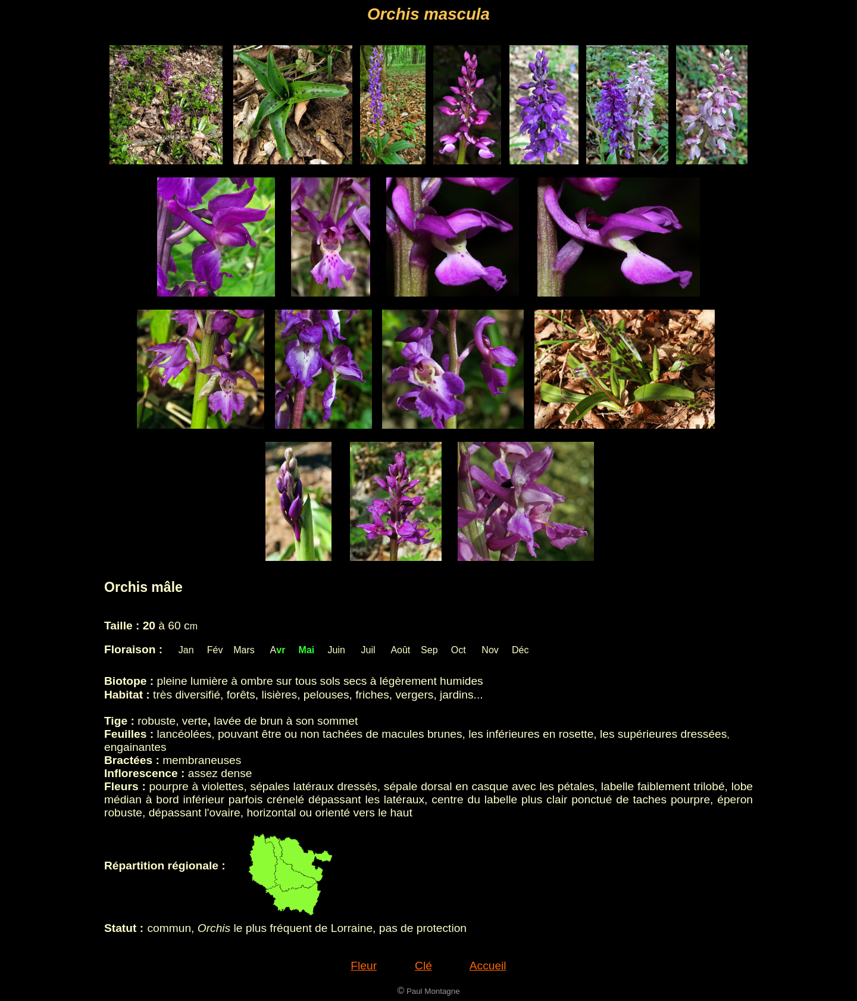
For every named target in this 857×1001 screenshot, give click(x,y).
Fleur (364, 965)
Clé (423, 965)
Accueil (488, 965)
